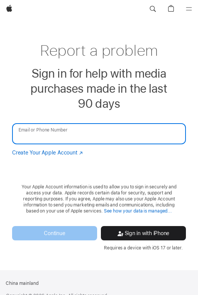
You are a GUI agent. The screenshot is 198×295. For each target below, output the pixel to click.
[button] (153, 9)
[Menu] (189, 9)
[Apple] (9, 9)
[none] (99, 145)
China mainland (22, 283)
